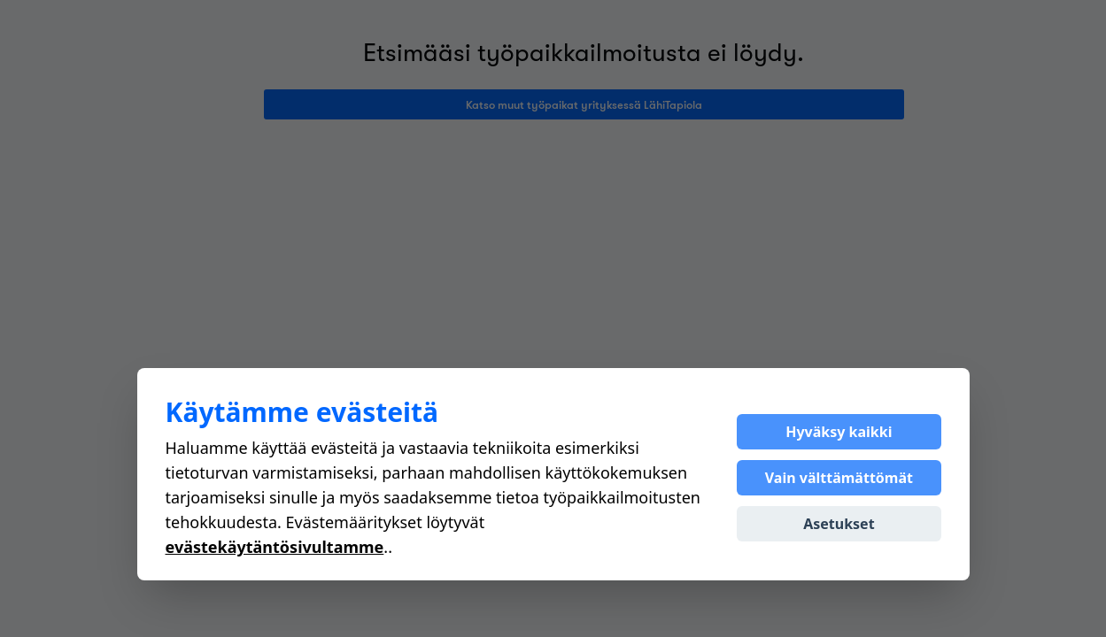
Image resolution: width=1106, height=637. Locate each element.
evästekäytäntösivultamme (275, 546)
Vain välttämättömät (839, 477)
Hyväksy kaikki (838, 431)
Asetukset (838, 523)
